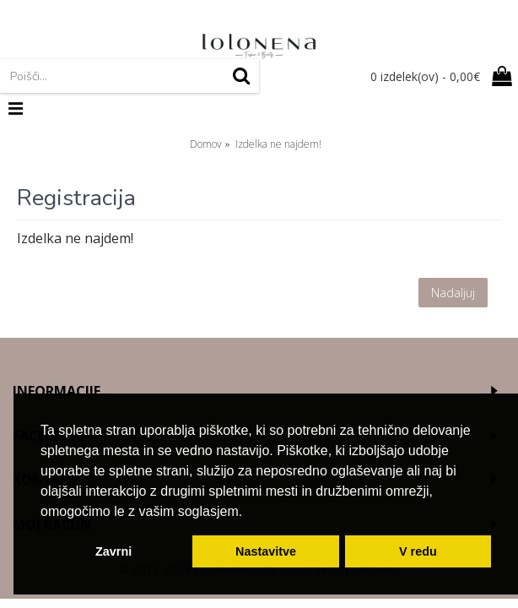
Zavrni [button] (113, 551)
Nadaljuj (453, 293)
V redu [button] (418, 551)
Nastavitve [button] (265, 551)
